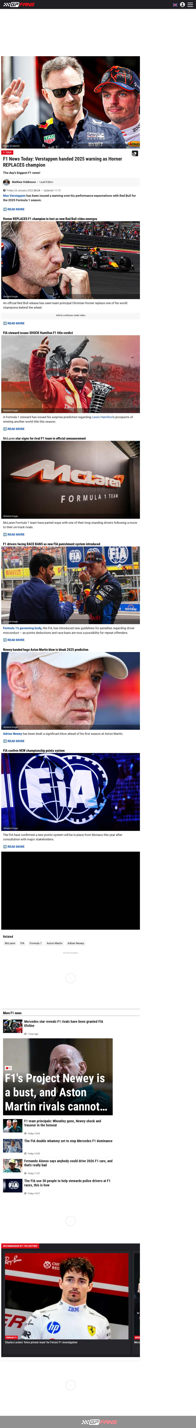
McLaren (9, 438)
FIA (22, 943)
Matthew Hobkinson (24, 182)
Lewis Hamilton (102, 417)
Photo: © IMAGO (11, 146)
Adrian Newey (12, 733)
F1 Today (7, 152)
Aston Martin (54, 943)
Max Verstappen (14, 195)
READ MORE (16, 209)
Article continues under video (70, 315)
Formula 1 (36, 943)
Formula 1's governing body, (22, 628)
